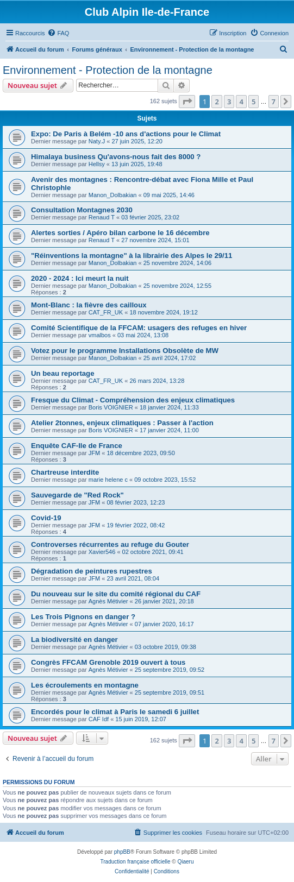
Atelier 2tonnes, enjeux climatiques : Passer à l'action (122, 423)
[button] (187, 101)
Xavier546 (102, 552)
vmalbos (100, 335)
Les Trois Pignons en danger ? (83, 617)
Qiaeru (185, 862)
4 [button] (241, 101)
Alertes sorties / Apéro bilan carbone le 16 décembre (120, 233)
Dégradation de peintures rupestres (91, 571)
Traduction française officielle (136, 862)
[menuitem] (58, 33)
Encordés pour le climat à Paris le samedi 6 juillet (115, 712)
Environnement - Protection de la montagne (107, 70)
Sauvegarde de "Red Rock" (77, 495)
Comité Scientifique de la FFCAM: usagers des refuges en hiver (139, 328)
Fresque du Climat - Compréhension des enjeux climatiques (133, 400)
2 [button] (216, 101)
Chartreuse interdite (65, 472)
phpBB (122, 852)
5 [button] (253, 101)
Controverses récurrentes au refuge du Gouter (110, 544)
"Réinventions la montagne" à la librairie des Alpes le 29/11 (131, 255)
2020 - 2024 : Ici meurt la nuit (80, 278)
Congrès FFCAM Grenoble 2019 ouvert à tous (108, 662)
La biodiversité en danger (74, 639)
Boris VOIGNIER (111, 407)
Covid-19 (46, 518)
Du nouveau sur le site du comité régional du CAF (116, 594)
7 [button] (274, 101)
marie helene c (108, 479)
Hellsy (97, 164)
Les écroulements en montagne (85, 685)
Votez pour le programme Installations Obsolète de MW (124, 350)
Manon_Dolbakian (113, 195)
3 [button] (229, 101)
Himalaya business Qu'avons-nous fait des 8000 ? (116, 157)
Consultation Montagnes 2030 (82, 210)
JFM (94, 453)
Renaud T (102, 217)
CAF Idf (99, 719)
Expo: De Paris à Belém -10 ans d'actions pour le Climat (126, 134)
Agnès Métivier (108, 601)
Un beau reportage (63, 373)
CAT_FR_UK (106, 312)
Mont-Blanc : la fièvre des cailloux (89, 305)
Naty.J (97, 141)
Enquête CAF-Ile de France (76, 446)
